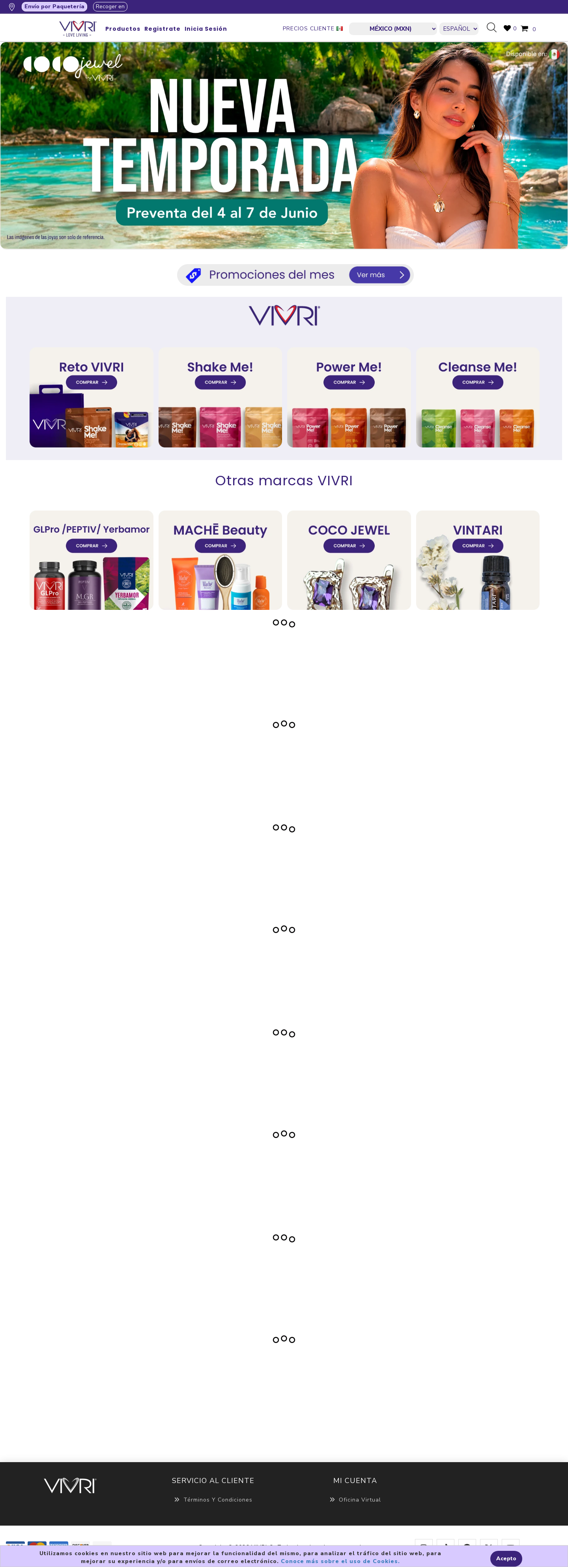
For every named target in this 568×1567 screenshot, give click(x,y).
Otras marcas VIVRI (284, 480)
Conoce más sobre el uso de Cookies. (340, 1561)
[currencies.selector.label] (393, 28)
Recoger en (110, 6)
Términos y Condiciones (213, 1500)
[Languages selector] (458, 28)
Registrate (162, 29)
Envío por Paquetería (54, 6)
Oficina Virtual (355, 1500)
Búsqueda (494, 28)
